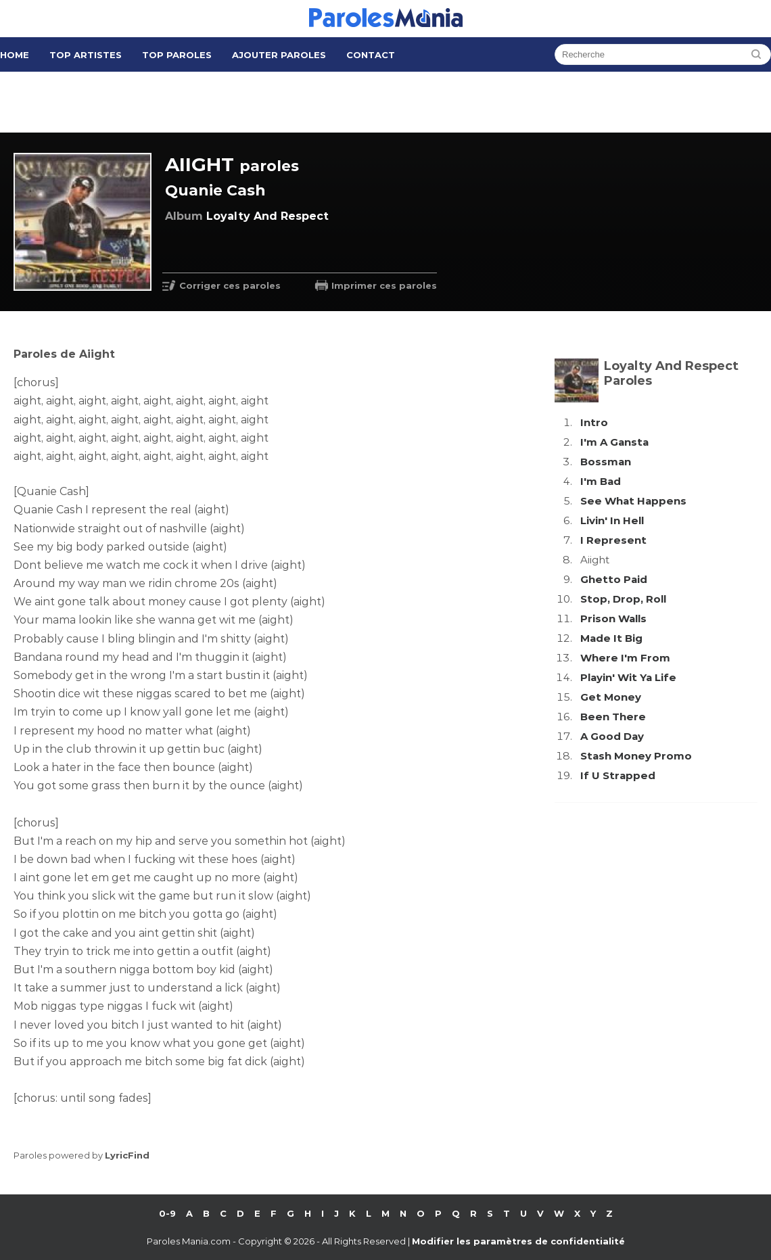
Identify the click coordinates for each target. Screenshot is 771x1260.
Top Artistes (85, 54)
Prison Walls (613, 618)
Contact (370, 54)
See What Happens (633, 500)
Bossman (605, 461)
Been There (613, 716)
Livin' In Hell (612, 520)
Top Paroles (177, 54)
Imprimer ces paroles (384, 285)
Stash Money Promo (636, 755)
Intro (594, 422)
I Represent (613, 540)
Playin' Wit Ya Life (628, 677)
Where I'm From (625, 657)
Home (14, 54)
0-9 (167, 1213)
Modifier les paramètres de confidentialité (518, 1241)
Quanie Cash (215, 190)
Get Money (610, 697)
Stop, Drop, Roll (623, 598)
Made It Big (611, 638)
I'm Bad (600, 481)
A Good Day (612, 736)
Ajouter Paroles (279, 54)
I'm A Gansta (614, 442)
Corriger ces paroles (230, 285)
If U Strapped (617, 775)
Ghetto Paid (613, 579)
